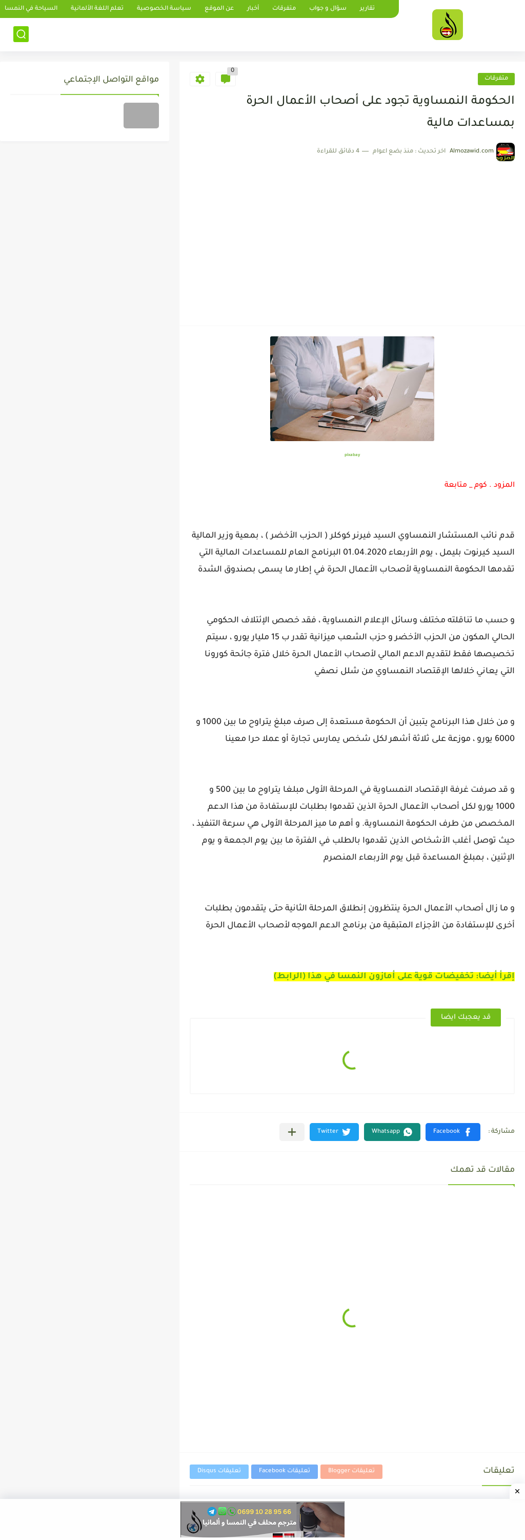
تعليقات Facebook (284, 1471)
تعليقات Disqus (219, 1471)
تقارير (367, 9)
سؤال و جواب (328, 9)
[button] (453, 1132)
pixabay (352, 455)
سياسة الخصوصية (164, 9)
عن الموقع (219, 9)
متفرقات (284, 9)
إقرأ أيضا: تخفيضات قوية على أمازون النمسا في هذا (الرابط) (394, 976)
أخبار (253, 9)
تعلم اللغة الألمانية (97, 9)
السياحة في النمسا (31, 9)
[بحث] (21, 34)
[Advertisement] (352, 238)
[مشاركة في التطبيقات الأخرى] (292, 1132)
